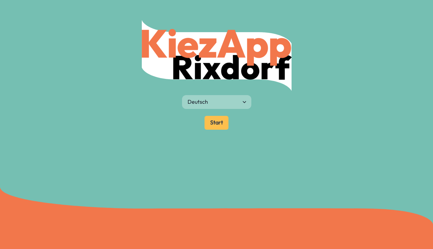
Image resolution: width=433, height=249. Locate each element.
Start (216, 122)
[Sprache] (216, 102)
